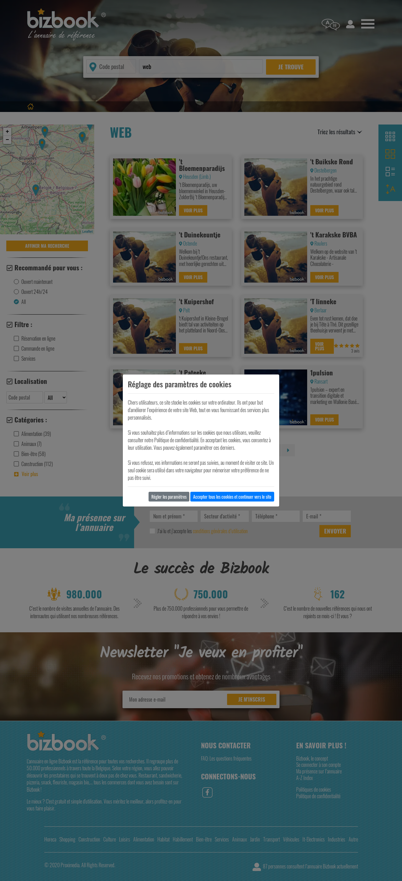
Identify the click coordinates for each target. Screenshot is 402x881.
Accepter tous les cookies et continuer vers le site (232, 496)
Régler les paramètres (169, 496)
